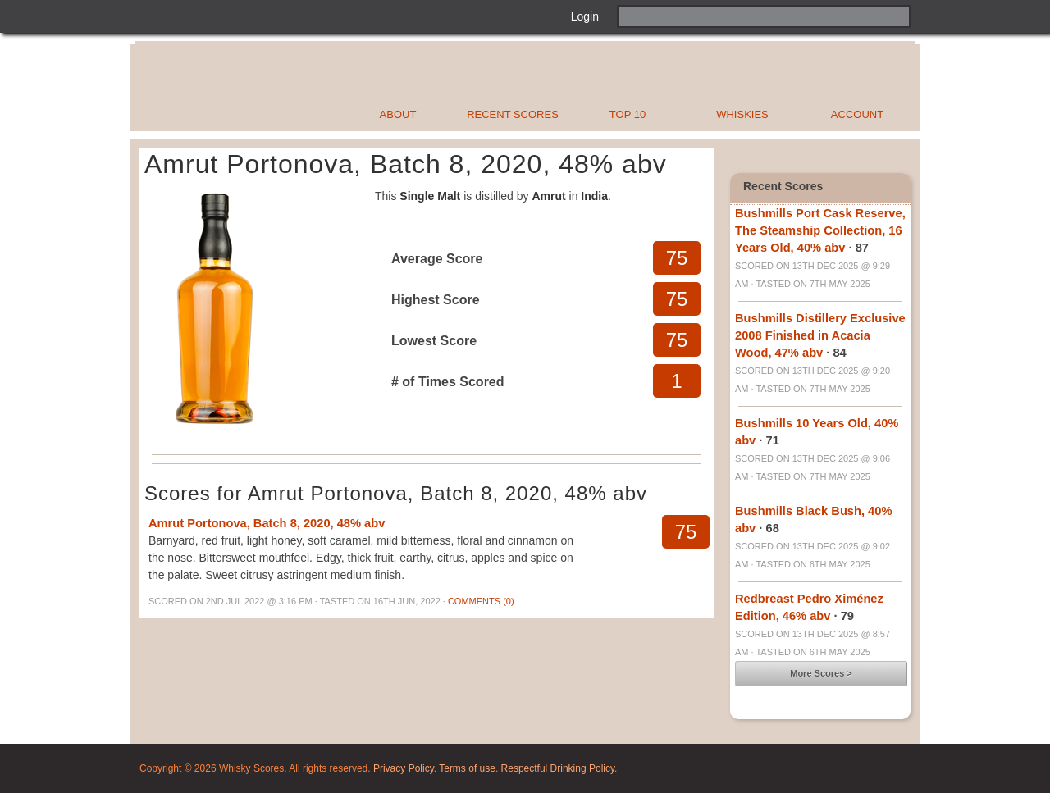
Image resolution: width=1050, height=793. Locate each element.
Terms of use (467, 768)
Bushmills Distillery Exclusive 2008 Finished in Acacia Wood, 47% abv (820, 335)
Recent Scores (513, 114)
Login (585, 16)
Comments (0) (481, 601)
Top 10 (627, 114)
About (398, 114)
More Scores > (821, 673)
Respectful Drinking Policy (558, 768)
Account (857, 114)
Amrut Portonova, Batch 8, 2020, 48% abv (266, 523)
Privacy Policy (403, 768)
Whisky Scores (298, 88)
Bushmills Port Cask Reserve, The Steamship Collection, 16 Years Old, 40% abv (820, 230)
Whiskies (742, 114)
